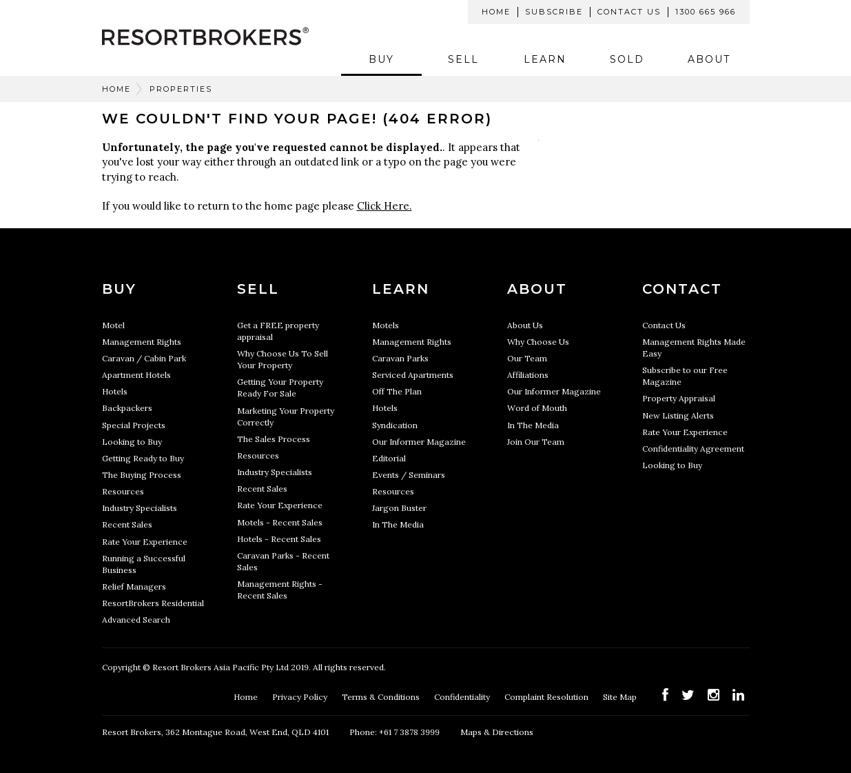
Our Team (527, 358)
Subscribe (554, 12)
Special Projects (133, 425)
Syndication (395, 425)
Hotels (114, 391)
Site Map (621, 697)
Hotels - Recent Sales (279, 539)
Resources (123, 491)
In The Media (398, 524)
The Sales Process (273, 439)
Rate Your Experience (144, 541)
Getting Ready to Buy (143, 458)
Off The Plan (397, 391)
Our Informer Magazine (419, 441)
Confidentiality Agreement (693, 448)
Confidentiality (463, 697)
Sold (627, 59)
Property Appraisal (678, 398)
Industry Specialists (139, 508)
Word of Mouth (537, 408)
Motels (385, 325)
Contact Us (629, 12)
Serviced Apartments (412, 375)
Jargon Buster (399, 508)
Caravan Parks (400, 358)
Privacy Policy (300, 697)
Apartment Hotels (136, 375)
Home (496, 12)
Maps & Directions (496, 732)
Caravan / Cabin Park (144, 358)
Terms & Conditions (382, 697)
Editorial (389, 458)
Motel (113, 325)
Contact (682, 289)
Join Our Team (535, 441)
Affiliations (527, 375)
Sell (463, 59)
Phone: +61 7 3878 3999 (394, 732)
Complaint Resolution (547, 697)
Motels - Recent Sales (279, 522)
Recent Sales (127, 524)
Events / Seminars (408, 475)
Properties (181, 89)
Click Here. (384, 205)
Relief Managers (134, 586)
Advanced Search (136, 619)
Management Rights (141, 342)
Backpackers (127, 408)
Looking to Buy (132, 441)
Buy (381, 59)
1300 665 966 (705, 12)
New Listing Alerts (678, 415)
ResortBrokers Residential (153, 603)
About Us (525, 325)
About (709, 59)
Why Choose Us (538, 342)
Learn (545, 59)
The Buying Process (141, 475)
